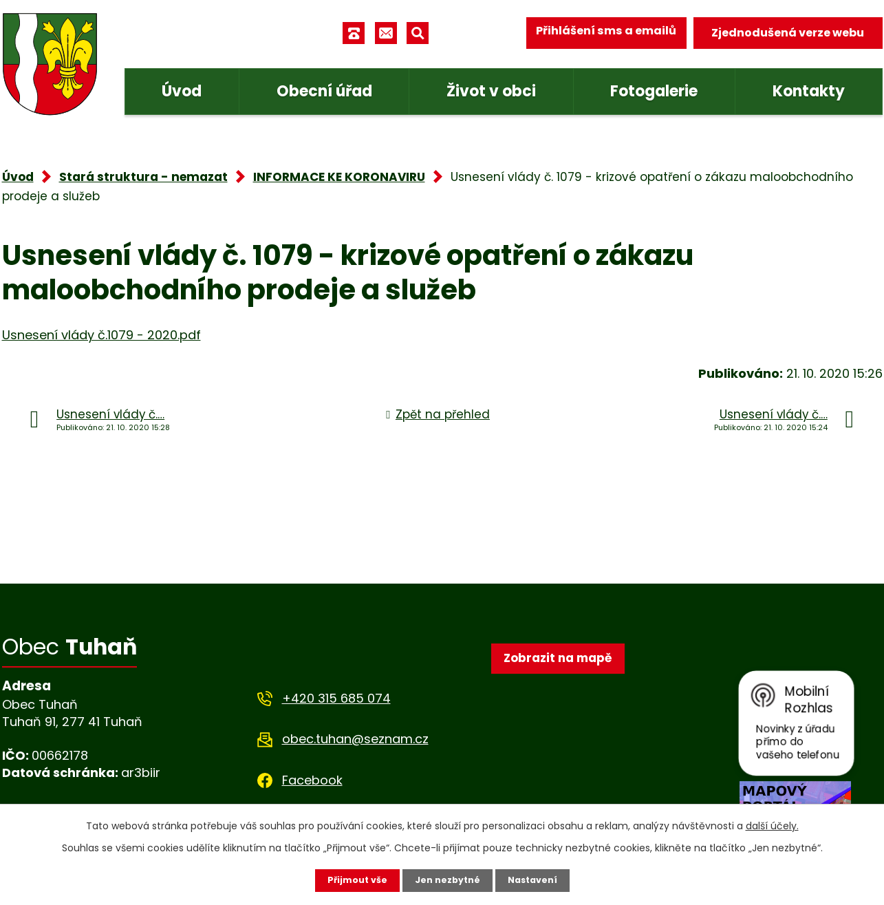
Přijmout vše (351, 879)
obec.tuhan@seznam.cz (355, 738)
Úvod (182, 91)
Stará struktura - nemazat (143, 177)
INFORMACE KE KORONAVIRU (339, 177)
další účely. (772, 824)
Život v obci (491, 91)
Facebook (312, 780)
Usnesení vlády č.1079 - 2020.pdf (101, 334)
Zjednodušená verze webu (787, 33)
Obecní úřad (324, 91)
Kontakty (809, 91)
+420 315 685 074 (336, 698)
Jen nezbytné (447, 879)
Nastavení (538, 879)
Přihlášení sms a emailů (598, 33)
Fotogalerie (654, 91)
